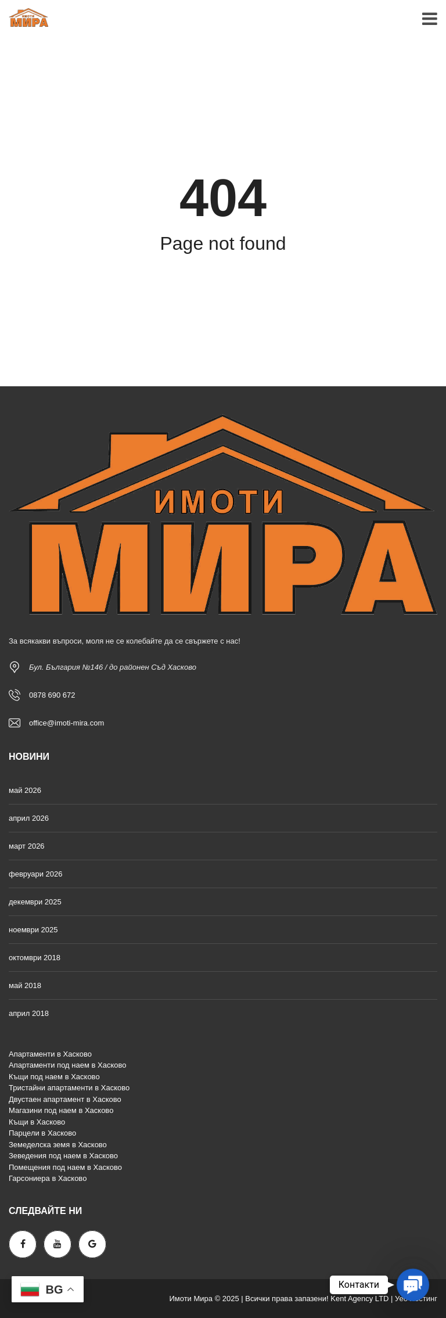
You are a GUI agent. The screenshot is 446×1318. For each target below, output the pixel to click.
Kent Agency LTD (359, 1298)
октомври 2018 (34, 957)
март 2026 (27, 846)
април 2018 (29, 1013)
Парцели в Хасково (42, 1133)
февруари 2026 (36, 874)
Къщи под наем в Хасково (54, 1076)
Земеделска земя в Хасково (58, 1144)
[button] (413, 1285)
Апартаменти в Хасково (50, 1054)
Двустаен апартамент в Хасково (65, 1099)
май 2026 (25, 790)
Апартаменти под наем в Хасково (67, 1065)
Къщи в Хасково (37, 1122)
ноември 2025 (33, 929)
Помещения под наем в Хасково (65, 1167)
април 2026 (29, 818)
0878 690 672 (52, 695)
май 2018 (25, 985)
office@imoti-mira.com (66, 723)
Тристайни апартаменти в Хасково (69, 1087)
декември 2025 (35, 901)
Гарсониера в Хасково (48, 1178)
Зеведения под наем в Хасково (63, 1155)
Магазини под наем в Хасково (61, 1110)
